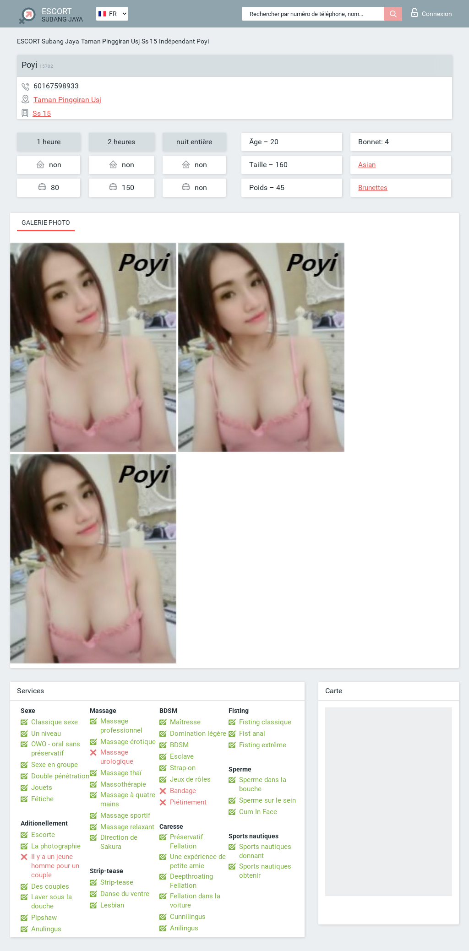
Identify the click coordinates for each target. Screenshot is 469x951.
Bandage (183, 791)
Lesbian (112, 905)
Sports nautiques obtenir (265, 871)
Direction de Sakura (118, 842)
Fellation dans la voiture (195, 900)
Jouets (41, 787)
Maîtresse (185, 722)
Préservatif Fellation (186, 841)
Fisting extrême (262, 745)
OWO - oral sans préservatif (55, 748)
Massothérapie (123, 784)
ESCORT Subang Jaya (48, 41)
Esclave (182, 756)
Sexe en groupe (54, 765)
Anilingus (184, 928)
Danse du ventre (124, 894)
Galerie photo (46, 222)
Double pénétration (60, 776)
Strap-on (183, 768)
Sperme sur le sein (267, 800)
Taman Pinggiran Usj (110, 41)
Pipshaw (44, 917)
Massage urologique (116, 757)
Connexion (431, 12)
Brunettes (372, 188)
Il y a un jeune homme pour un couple (55, 866)
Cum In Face (258, 812)
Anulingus (46, 929)
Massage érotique (128, 742)
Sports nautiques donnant (265, 851)
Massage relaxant (127, 827)
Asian (367, 165)
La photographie (56, 846)
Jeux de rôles (190, 779)
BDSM (179, 745)
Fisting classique (265, 722)
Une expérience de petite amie (198, 861)
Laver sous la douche (51, 901)
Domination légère (198, 733)
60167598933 (56, 86)
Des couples (50, 886)
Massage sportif (125, 815)
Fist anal (252, 733)
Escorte (43, 835)
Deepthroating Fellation (191, 881)
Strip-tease (116, 882)
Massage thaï (121, 773)
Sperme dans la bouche (262, 784)
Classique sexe (54, 722)
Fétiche (42, 799)
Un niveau (46, 733)
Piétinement (188, 802)
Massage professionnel (121, 725)
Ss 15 (149, 41)
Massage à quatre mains (127, 799)
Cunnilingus (188, 917)
